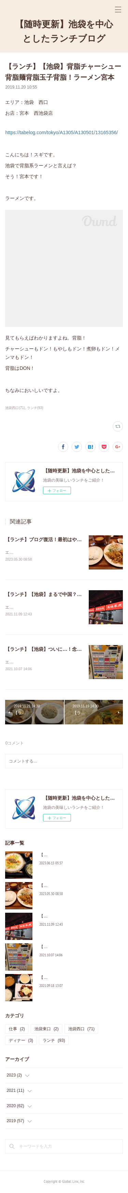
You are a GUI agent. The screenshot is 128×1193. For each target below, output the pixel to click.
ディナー (21, 1041)
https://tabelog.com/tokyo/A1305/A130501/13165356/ (61, 132)
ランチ (54, 1041)
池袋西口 (81, 1030)
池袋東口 (46, 1030)
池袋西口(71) (15, 408)
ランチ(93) (35, 408)
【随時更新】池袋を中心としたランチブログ (64, 31)
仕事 (17, 1030)
